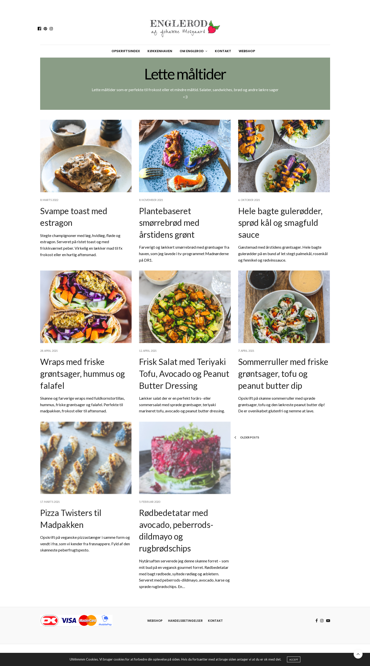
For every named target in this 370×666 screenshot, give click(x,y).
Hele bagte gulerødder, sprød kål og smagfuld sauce (280, 222)
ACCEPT (293, 659)
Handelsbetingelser (185, 621)
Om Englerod (192, 51)
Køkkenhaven (159, 51)
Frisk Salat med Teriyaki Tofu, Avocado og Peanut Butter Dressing (184, 373)
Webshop (247, 51)
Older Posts (246, 437)
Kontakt (223, 51)
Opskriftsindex (126, 51)
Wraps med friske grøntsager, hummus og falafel (82, 373)
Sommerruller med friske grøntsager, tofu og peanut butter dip (283, 373)
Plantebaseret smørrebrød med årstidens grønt (169, 222)
